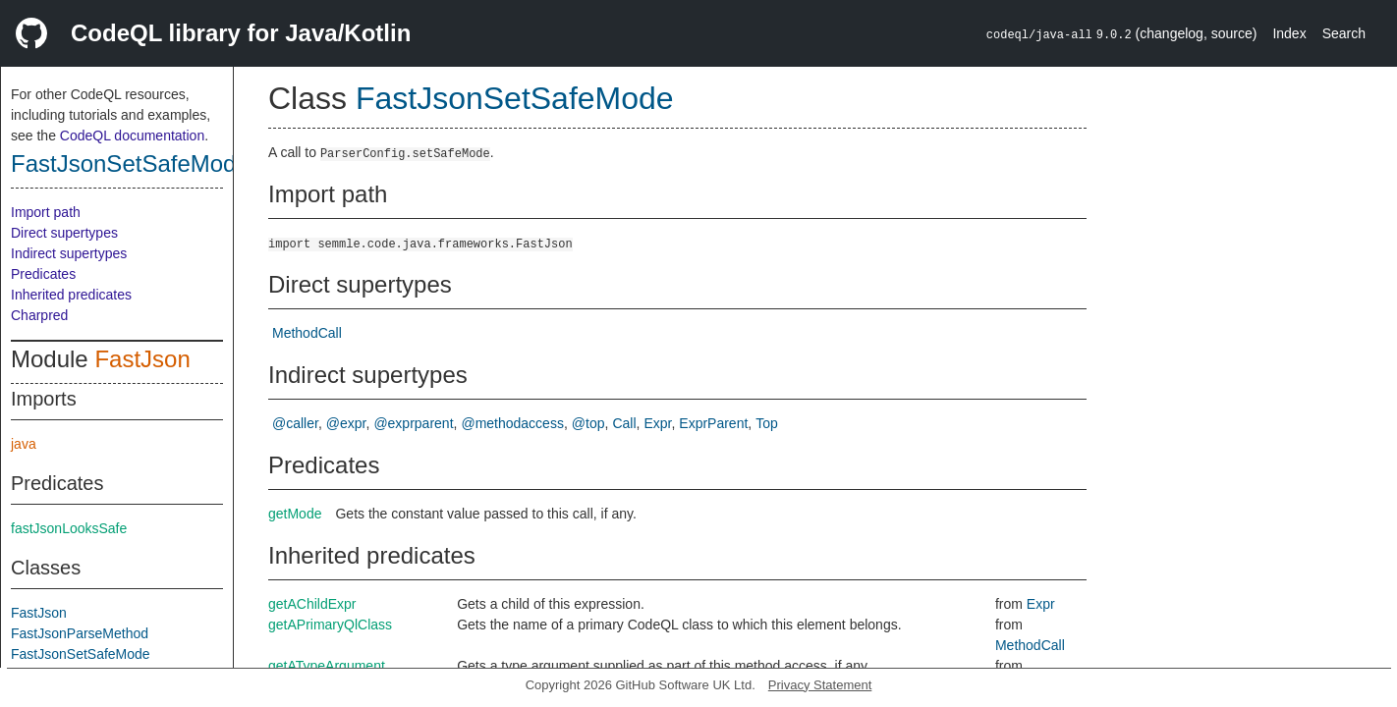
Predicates (43, 274)
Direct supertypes (64, 233)
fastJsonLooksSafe (69, 528)
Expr (657, 423)
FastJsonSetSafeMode (130, 163)
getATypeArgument (326, 666)
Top (766, 423)
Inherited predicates (71, 294)
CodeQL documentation (132, 135)
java (23, 444)
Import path (46, 212)
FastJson (142, 359)
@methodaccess (512, 423)
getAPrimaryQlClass (330, 624)
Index (1289, 33)
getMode (294, 513)
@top (588, 423)
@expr (346, 423)
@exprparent (413, 423)
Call (624, 423)
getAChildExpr (312, 604)
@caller (295, 423)
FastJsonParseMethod (79, 633)
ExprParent (713, 423)
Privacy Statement (820, 685)
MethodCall (307, 333)
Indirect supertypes (69, 253)
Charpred (39, 315)
